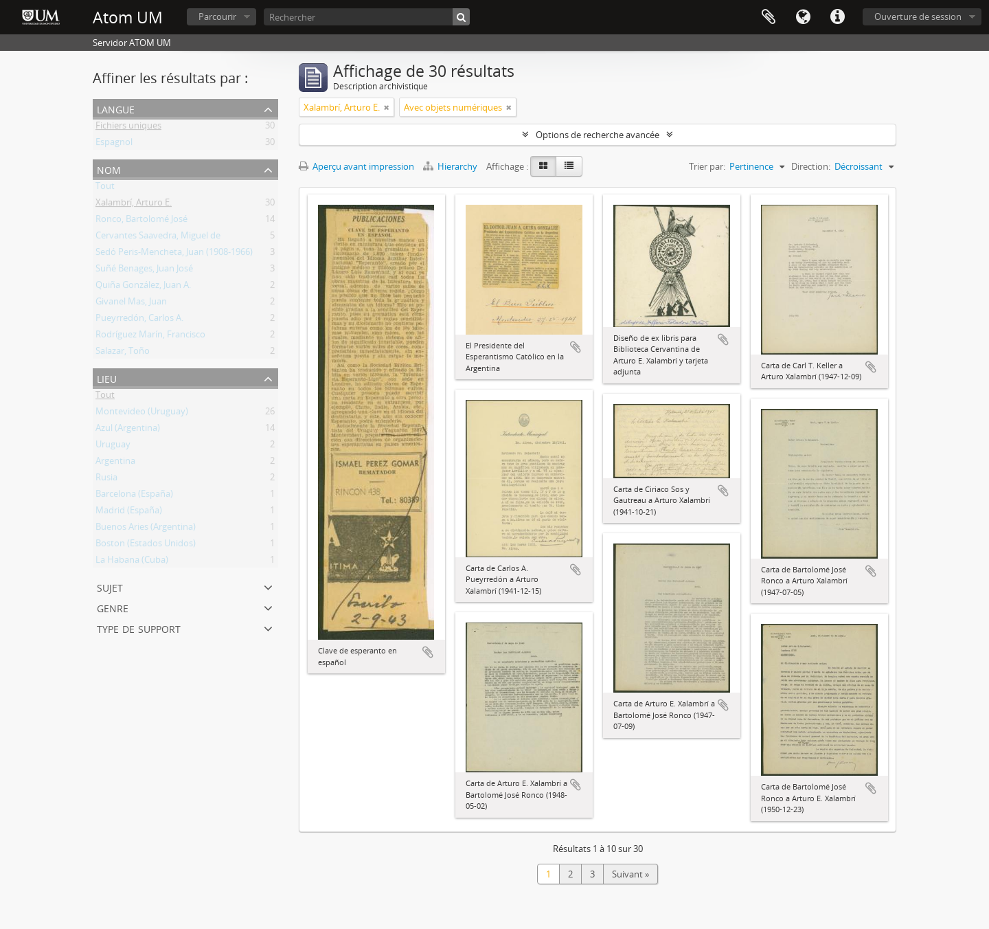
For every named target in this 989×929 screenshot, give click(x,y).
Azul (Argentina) (127, 430)
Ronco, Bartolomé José (141, 221)
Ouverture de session (918, 16)
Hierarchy (451, 166)
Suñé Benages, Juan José (144, 271)
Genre (112, 607)
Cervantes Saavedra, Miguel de (157, 238)
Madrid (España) (128, 512)
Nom (109, 168)
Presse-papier (768, 17)
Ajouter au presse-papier (428, 652)
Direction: (810, 166)
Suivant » (630, 874)
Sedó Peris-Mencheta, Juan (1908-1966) (174, 254)
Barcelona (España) (134, 496)
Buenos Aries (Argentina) (145, 529)
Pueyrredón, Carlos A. (139, 320)
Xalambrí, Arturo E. (133, 205)
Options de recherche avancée (597, 134)
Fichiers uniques (128, 128)
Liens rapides (837, 17)
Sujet (110, 586)
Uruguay (112, 446)
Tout (105, 188)
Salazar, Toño (122, 353)
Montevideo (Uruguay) (141, 413)
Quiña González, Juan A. (143, 287)
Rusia (106, 479)
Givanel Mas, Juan (131, 304)
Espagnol (114, 144)
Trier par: (707, 166)
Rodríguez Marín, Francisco (150, 337)
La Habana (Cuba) (131, 562)
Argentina (115, 463)
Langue (803, 17)
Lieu (107, 377)
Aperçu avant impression (356, 166)
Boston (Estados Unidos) (145, 545)
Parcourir (217, 16)
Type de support (139, 627)
